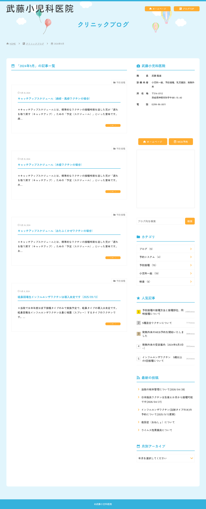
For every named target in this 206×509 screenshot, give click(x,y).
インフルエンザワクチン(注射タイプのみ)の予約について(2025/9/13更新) (166, 412)
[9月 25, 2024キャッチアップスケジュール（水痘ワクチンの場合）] (69, 181)
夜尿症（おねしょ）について (158, 422)
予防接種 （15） (148, 265)
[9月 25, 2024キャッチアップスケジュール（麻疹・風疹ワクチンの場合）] (69, 111)
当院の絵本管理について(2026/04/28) (163, 389)
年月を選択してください (152, 458)
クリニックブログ (35, 43)
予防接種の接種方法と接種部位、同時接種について (168, 312)
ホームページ (159, 8)
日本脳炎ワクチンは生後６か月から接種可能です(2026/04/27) (167, 399)
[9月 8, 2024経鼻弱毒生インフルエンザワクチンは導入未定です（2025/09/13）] (69, 322)
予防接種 (120, 82)
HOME (13, 43)
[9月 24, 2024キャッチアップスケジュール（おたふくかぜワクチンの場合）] (69, 252)
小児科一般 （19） (149, 273)
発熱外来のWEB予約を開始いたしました (168, 333)
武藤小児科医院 (104, 504)
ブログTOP (188, 8)
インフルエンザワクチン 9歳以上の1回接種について (168, 359)
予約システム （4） (150, 257)
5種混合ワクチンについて (168, 323)
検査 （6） (145, 281)
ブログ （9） (146, 249)
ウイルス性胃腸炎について (156, 430)
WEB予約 (182, 142)
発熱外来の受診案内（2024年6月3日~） (168, 346)
